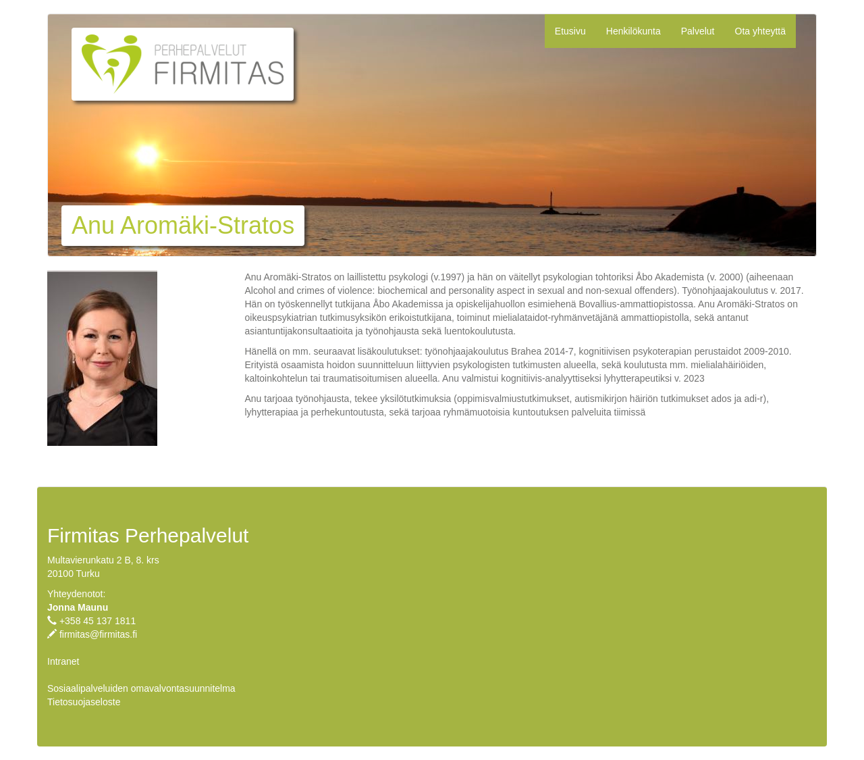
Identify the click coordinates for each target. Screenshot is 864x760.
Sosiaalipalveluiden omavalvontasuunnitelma (141, 688)
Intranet (63, 661)
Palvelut (698, 31)
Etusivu (570, 31)
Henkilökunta (633, 31)
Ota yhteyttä (760, 31)
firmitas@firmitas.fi (98, 634)
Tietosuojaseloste (83, 701)
